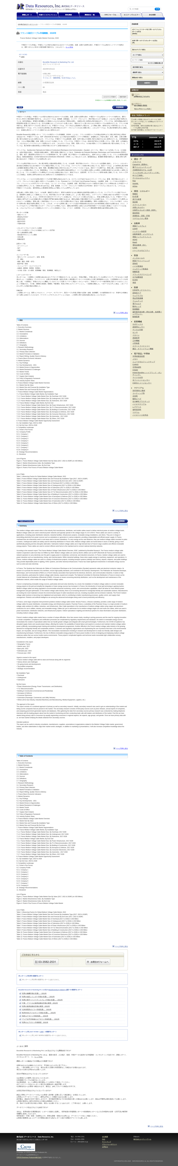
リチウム (136, 412)
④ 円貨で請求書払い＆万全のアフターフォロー (147, 130)
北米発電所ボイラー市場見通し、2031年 (36, 1009)
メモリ (135, 359)
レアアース (137, 407)
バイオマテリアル (139, 404)
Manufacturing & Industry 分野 (58, 990)
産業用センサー (139, 327)
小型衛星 (136, 343)
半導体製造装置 (139, 356)
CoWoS (135, 364)
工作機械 (136, 341)
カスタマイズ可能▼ (109, 97)
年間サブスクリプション (49, 15)
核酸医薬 (136, 272)
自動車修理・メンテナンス (143, 234)
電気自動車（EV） (140, 245)
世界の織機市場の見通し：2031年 (34, 993)
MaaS (135, 242)
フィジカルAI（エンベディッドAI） (146, 173)
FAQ (103, 1139)
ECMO (135, 280)
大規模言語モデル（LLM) (142, 170)
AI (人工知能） (138, 175)
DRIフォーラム (111, 15)
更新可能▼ (123, 97)
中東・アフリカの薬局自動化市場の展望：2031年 (40, 1003)
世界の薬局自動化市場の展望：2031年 (36, 1006)
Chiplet (135, 370)
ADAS (135, 240)
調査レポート (28, 15)
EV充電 (135, 197)
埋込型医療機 (138, 298)
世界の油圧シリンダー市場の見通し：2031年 (38, 997)
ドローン (136, 335)
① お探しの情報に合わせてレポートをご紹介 (146, 119)
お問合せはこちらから (142, 96)
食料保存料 (137, 410)
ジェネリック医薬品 (140, 269)
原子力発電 (137, 199)
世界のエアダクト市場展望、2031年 (35, 1022)
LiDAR (135, 229)
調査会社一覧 (90, 15)
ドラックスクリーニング (142, 274)
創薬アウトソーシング (141, 261)
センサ (135, 332)
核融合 (135, 194)
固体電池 (136, 213)
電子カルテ (137, 304)
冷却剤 (135, 396)
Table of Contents (26, 521)
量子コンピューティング (142, 167)
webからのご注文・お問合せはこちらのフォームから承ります (98, 962)
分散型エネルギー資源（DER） (145, 210)
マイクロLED (138, 377)
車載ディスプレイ (139, 226)
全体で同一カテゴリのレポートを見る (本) (145, 42)
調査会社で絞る (138, 77)
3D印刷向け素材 (139, 391)
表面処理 (136, 338)
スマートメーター (139, 205)
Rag (134, 181)
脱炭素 (135, 202)
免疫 (134, 283)
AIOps (135, 186)
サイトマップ (106, 1142)
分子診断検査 (138, 277)
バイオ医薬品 (138, 266)
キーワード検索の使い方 (155, 63)
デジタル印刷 (138, 330)
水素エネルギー (139, 207)
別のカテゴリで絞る (139, 49)
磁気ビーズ (137, 399)
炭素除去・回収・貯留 (141, 216)
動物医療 (136, 317)
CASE (135, 248)
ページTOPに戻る (122, 313)
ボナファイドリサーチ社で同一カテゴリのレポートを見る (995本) (147, 32)
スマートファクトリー (141, 346)
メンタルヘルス (139, 258)
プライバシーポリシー (109, 1144)
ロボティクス (138, 324)
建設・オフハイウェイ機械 (143, 349)
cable (22, 57)
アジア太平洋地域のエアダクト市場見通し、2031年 (40, 1019)
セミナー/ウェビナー (132, 15)
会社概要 (153, 15)
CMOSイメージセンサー (142, 383)
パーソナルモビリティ (141, 250)
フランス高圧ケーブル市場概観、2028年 (53, 24)
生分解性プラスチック (141, 401)
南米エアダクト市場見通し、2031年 (35, 1016)
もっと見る (69, 47)
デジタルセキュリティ (141, 178)
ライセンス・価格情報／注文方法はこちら (59, 78)
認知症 (135, 263)
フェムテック (138, 301)
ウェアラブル (138, 296)
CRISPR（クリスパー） (142, 290)
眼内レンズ (137, 306)
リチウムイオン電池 (140, 218)
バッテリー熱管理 (139, 231)
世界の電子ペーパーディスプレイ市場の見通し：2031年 (42, 1000)
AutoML (135, 184)
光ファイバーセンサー (141, 380)
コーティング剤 (139, 393)
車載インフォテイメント (142, 237)
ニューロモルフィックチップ (144, 362)
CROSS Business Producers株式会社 (29, 1157)
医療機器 (136, 309)
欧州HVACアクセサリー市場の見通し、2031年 (39, 1013)
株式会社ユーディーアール (142, 1139)
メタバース (137, 162)
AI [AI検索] (157, 9)
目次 (20, 107)
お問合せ (105, 1147)
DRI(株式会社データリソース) (28, 24)
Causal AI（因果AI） (140, 164)
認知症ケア (137, 293)
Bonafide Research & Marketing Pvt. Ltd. (58, 62)
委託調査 (69, 15)
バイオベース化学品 (140, 415)
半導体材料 (137, 367)
